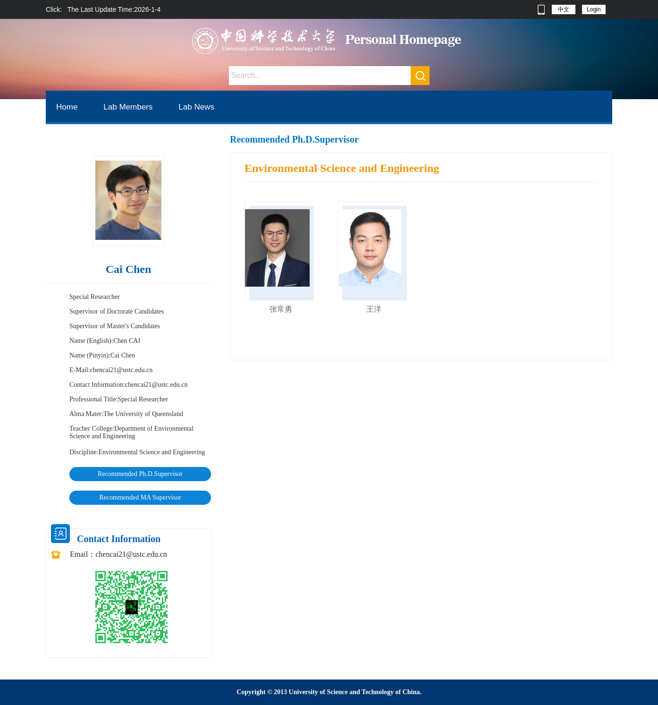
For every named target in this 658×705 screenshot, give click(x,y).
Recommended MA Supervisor (140, 497)
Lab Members (127, 106)
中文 (563, 9)
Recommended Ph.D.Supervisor (140, 473)
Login (593, 9)
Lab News (196, 106)
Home (66, 106)
